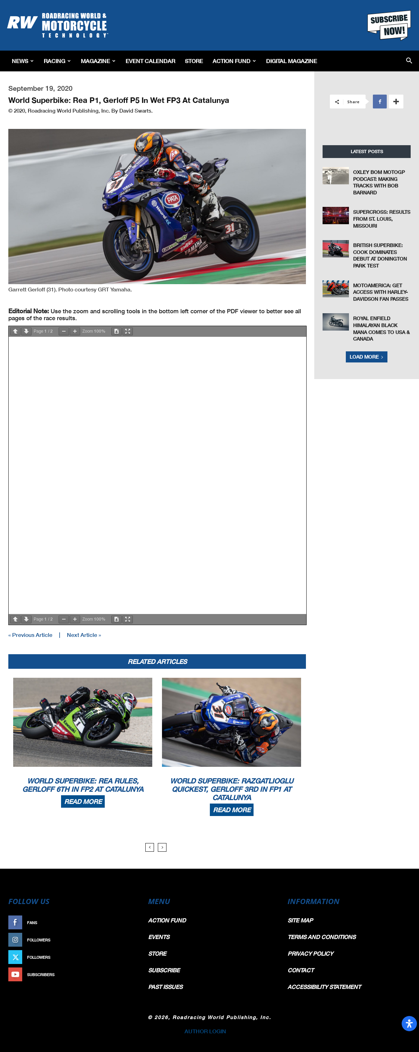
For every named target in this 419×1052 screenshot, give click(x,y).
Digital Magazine (291, 61)
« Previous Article (30, 634)
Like (127, 922)
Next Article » (84, 634)
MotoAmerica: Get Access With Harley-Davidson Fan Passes (380, 292)
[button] (409, 61)
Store (194, 61)
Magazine (98, 61)
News (23, 61)
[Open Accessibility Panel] (409, 1023)
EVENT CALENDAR (150, 61)
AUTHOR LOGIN (205, 1031)
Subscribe (120, 974)
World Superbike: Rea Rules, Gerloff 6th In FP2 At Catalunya (82, 785)
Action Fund (234, 61)
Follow (123, 940)
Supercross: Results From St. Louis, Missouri (381, 218)
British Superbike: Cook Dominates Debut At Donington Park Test (380, 255)
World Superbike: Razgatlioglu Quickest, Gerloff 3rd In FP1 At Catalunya (231, 789)
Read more (83, 801)
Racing (57, 61)
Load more (367, 357)
